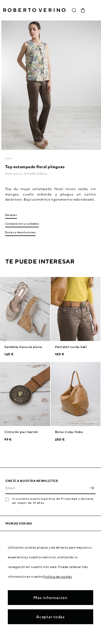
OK (92, 488)
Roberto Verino (34, 10)
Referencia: (14, 173)
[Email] (46, 488)
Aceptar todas (50, 616)
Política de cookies (57, 576)
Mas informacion (50, 597)
